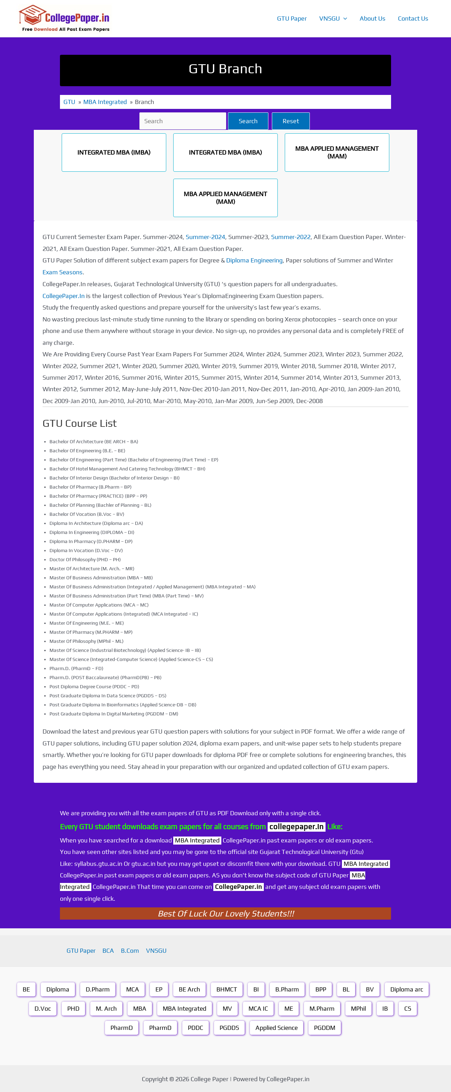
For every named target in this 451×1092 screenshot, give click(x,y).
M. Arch (104, 1007)
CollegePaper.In (64, 295)
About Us (372, 18)
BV (371, 988)
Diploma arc (407, 988)
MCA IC (259, 1007)
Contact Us (413, 18)
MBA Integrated (184, 1007)
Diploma (57, 988)
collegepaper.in (296, 826)
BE (26, 988)
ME (289, 1007)
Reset (292, 120)
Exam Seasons (63, 271)
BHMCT (227, 988)
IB (387, 1007)
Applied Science (276, 1026)
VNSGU (333, 18)
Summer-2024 (206, 236)
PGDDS (228, 1026)
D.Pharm (97, 988)
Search (249, 120)
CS (409, 1007)
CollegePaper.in (239, 886)
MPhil (360, 1007)
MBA (138, 1007)
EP (158, 988)
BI (257, 988)
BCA (109, 949)
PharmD (121, 1026)
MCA (132, 988)
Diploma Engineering (254, 259)
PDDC (194, 1026)
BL (346, 988)
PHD (72, 1007)
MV (227, 1007)
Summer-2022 (291, 236)
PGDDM (325, 1026)
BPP (321, 988)
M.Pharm (323, 1007)
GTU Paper (292, 18)
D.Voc (41, 1007)
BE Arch (189, 988)
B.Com (130, 949)
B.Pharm (288, 988)
